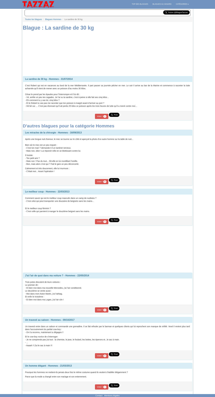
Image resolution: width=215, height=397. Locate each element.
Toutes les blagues (33, 19)
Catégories (182, 4)
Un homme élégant (35, 365)
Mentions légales (112, 395)
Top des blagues (140, 4)
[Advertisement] (107, 52)
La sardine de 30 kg (36, 79)
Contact (98, 395)
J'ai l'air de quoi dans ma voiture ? (44, 275)
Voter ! (101, 116)
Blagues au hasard (162, 4)
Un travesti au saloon (37, 320)
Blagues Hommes (53, 19)
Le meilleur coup (34, 191)
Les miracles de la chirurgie (40, 132)
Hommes (54, 79)
